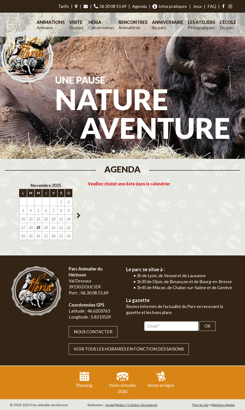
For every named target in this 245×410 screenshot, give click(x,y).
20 (46, 227)
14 (54, 218)
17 (23, 227)
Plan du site (200, 405)
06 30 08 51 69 (110, 6)
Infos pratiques (169, 6)
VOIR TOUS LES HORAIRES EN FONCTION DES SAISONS (129, 348)
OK (207, 326)
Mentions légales (223, 405)
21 (54, 227)
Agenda (139, 6)
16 (69, 218)
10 (23, 218)
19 (38, 227)
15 (61, 218)
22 (61, 227)
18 (31, 227)
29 (61, 235)
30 (69, 235)
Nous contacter (93, 331)
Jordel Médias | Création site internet (131, 405)
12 (38, 218)
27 (46, 235)
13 (46, 218)
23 (69, 227)
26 (38, 235)
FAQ (211, 6)
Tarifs (63, 6)
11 (31, 218)
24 (23, 235)
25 (31, 235)
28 (54, 235)
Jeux (197, 6)
